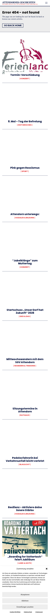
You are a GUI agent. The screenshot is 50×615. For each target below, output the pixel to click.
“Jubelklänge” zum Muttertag (25, 262)
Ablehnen (25, 601)
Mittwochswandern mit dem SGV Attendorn (24, 361)
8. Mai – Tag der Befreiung (25, 121)
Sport (25, 171)
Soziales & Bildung (24, 218)
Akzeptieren (25, 595)
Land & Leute (24, 563)
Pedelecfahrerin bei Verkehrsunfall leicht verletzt (25, 459)
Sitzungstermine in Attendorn (25, 410)
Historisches (25, 125)
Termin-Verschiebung (25, 75)
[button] (47, 569)
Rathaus (24, 415)
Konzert (24, 79)
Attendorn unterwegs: (24, 214)
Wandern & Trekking (24, 366)
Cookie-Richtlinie (15, 612)
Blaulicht (25, 464)
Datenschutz (28, 612)
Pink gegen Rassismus (25, 168)
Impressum (39, 612)
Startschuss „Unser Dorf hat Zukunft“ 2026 (25, 311)
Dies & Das (25, 316)
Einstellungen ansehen (25, 607)
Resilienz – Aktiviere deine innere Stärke (25, 509)
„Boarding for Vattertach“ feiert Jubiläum (25, 558)
